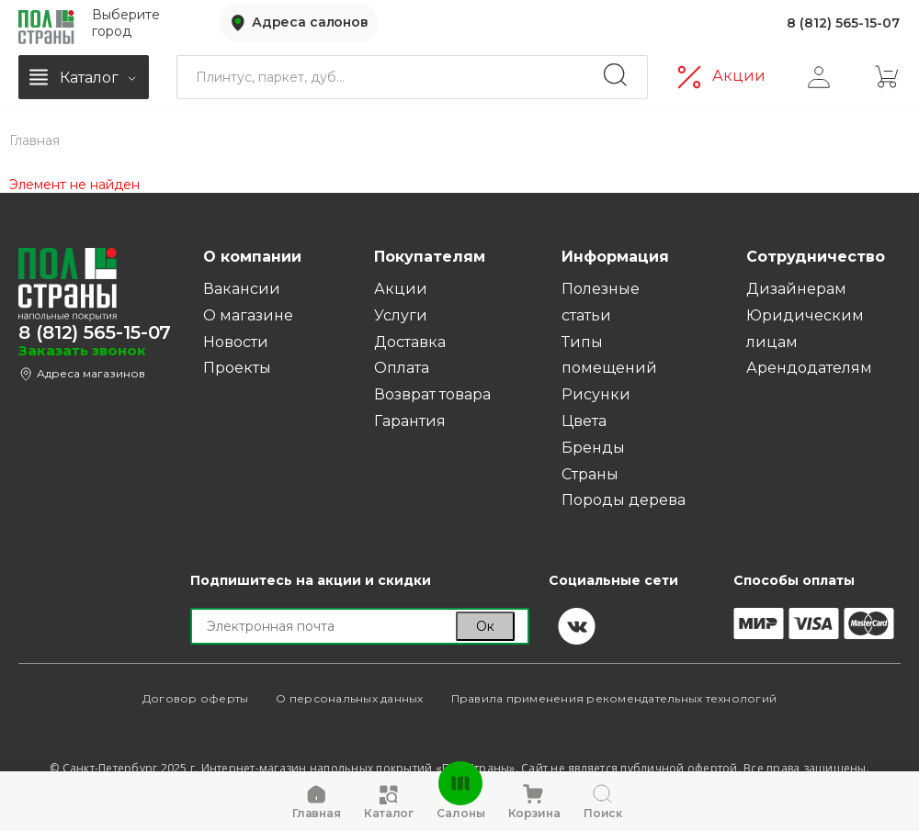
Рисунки (596, 394)
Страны (590, 474)
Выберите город (126, 22)
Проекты (237, 367)
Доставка (410, 342)
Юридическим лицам (805, 329)
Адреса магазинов (91, 373)
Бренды (593, 447)
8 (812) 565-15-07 (843, 22)
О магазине (248, 315)
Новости (235, 342)
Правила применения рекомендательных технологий (614, 698)
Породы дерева (624, 500)
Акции (739, 74)
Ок (485, 626)
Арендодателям (809, 367)
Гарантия (410, 421)
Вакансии (241, 289)
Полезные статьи (601, 302)
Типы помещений (609, 355)
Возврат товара (432, 394)
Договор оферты (195, 698)
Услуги (400, 315)
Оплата (401, 367)
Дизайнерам (796, 289)
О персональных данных (349, 698)
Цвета (584, 421)
